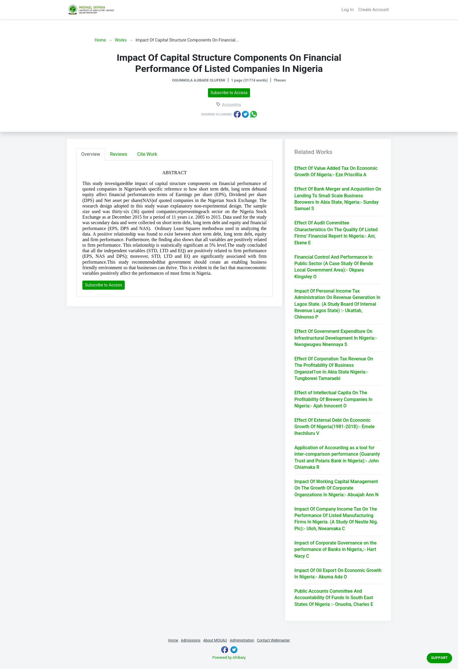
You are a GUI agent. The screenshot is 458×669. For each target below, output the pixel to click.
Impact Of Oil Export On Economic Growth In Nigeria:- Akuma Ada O (337, 574)
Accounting (231, 105)
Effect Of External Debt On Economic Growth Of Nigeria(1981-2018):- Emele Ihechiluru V (334, 426)
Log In (347, 9)
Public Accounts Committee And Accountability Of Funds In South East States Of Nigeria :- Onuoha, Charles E (333, 597)
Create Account (373, 9)
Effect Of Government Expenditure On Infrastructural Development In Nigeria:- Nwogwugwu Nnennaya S (335, 338)
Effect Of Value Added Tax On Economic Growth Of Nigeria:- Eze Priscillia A (336, 171)
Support (439, 658)
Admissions (190, 640)
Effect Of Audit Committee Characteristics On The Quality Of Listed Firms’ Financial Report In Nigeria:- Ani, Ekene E (336, 232)
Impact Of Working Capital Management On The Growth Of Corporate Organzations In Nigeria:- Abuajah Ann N (336, 488)
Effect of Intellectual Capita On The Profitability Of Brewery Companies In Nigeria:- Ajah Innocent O (333, 399)
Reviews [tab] (118, 154)
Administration (242, 640)
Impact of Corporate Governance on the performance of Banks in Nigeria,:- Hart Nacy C (335, 549)
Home (100, 40)
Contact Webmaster (273, 640)
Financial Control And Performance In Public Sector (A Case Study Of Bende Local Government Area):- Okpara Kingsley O (333, 266)
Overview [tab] (90, 154)
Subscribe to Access (229, 92)
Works (120, 40)
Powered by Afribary (229, 657)
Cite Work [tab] (147, 154)
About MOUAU (215, 640)
